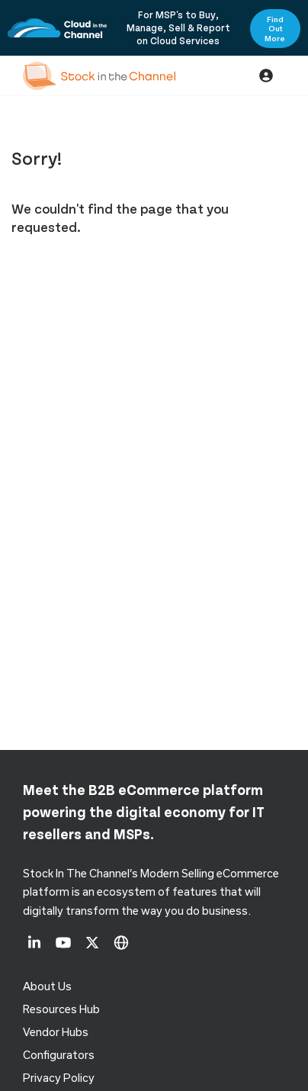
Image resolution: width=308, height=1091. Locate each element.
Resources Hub (61, 1008)
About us (47, 986)
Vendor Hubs (55, 1031)
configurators (59, 1054)
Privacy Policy (59, 1077)
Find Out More (275, 28)
